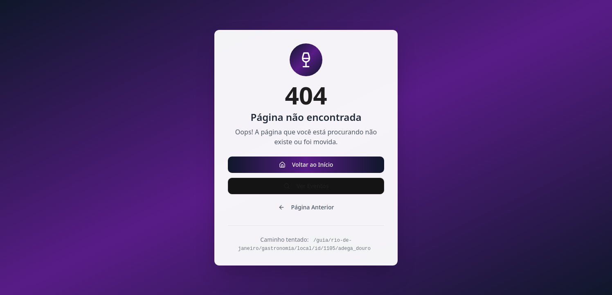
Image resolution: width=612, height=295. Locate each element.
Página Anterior (306, 207)
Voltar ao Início (306, 164)
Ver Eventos (306, 186)
